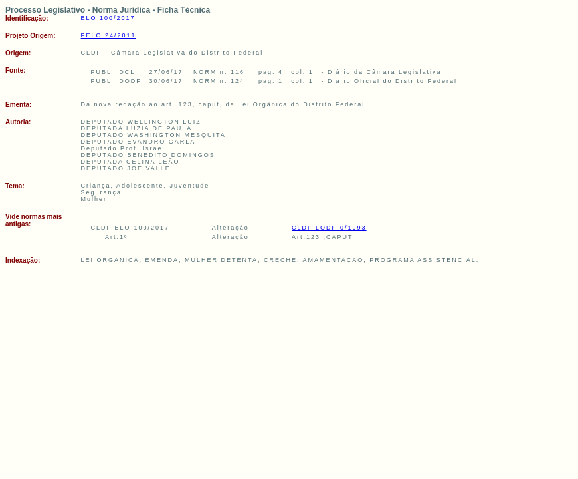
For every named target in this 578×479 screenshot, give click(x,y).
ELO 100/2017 (108, 18)
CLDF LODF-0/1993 (329, 227)
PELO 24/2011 (108, 35)
